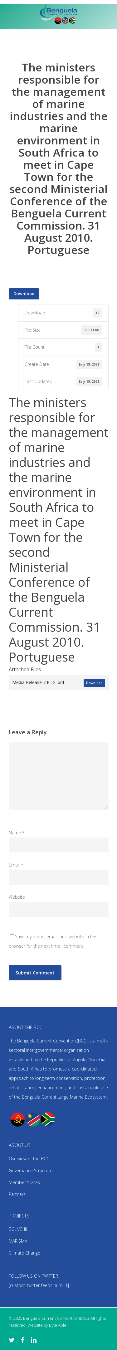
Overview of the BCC (29, 1159)
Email (16, 865)
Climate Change (24, 1253)
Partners (17, 1194)
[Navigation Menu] (9, 14)
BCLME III (18, 1229)
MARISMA (18, 1241)
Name (16, 833)
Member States (24, 1182)
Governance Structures (32, 1170)
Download (24, 293)
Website (17, 897)
